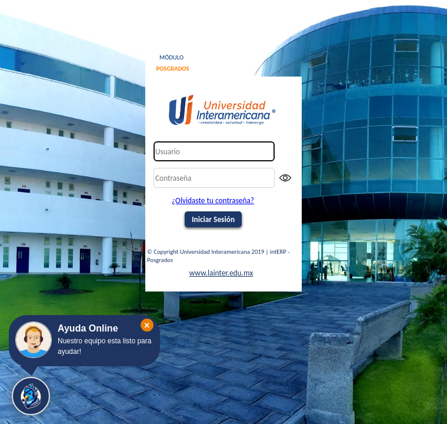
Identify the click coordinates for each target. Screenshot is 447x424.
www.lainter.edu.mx (221, 273)
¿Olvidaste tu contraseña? (213, 201)
